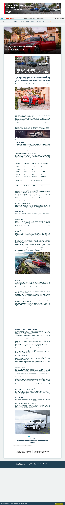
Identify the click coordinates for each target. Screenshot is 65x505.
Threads (39, 440)
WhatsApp (24, 440)
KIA (21, 445)
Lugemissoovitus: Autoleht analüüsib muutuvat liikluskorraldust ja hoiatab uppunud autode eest (23, 452)
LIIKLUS (22, 21)
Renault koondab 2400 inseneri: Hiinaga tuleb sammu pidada (33, 18)
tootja (29, 435)
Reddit (46, 440)
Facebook (29, 440)
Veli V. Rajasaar (14, 43)
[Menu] (2, 18)
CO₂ (43, 21)
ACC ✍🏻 (49, 21)
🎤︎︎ (46, 21)
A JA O (27, 21)
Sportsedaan (29, 445)
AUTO (32, 21)
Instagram (19, 440)
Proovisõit (24, 445)
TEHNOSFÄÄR (38, 21)
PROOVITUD (16, 21)
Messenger (35, 440)
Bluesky (32, 442)
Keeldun (56, 503)
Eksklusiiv (17, 445)
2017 (14, 445)
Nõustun (61, 503)
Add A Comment (32, 457)
